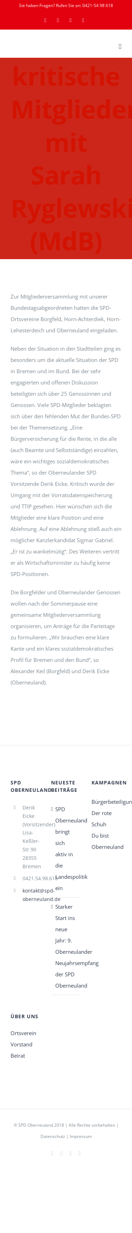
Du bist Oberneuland (106, 841)
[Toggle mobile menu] (120, 46)
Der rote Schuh (102, 818)
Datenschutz (52, 1136)
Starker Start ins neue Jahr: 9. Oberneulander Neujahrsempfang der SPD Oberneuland (66, 946)
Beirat (18, 1055)
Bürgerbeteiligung (106, 801)
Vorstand (21, 1044)
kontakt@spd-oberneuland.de (31, 894)
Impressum (81, 1136)
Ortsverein (23, 1033)
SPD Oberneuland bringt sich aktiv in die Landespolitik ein (66, 848)
